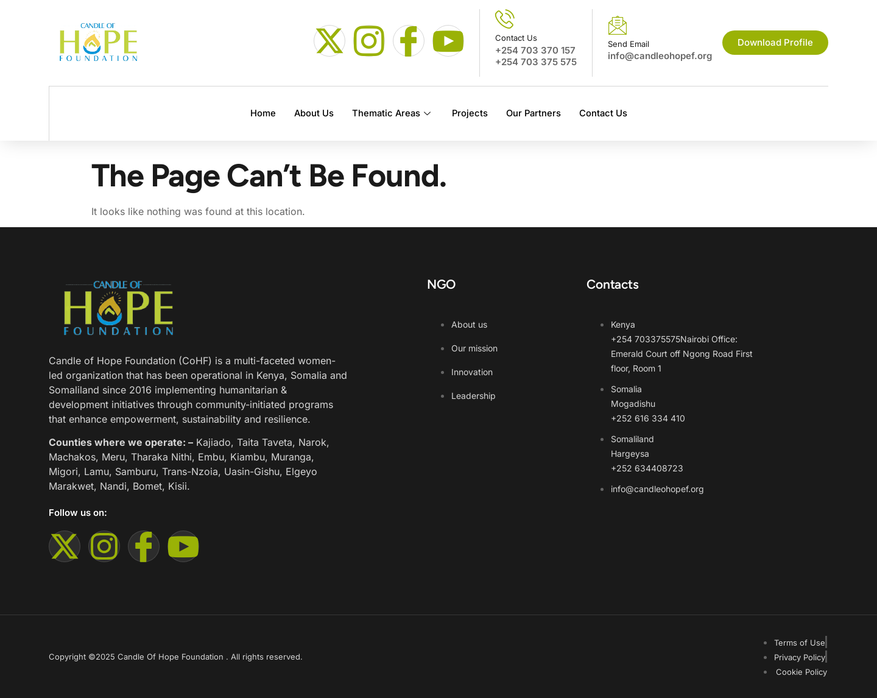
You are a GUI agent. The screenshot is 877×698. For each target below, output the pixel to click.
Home (260, 113)
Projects (469, 113)
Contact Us (605, 113)
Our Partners (534, 113)
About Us (311, 113)
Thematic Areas (391, 113)
